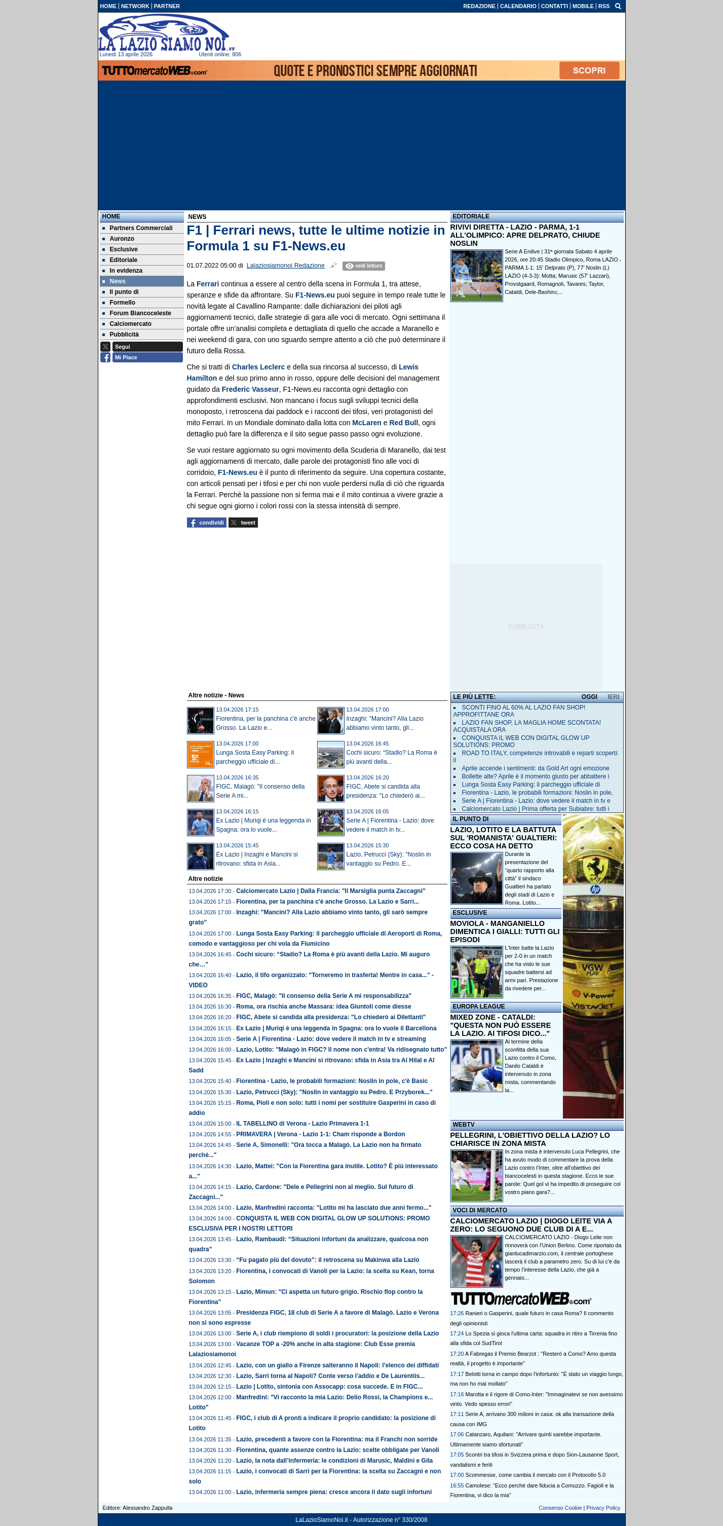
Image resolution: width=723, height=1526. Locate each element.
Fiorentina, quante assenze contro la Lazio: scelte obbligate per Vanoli (337, 1450)
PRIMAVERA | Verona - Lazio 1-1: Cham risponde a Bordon (320, 1134)
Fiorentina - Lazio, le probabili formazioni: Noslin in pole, (537, 792)
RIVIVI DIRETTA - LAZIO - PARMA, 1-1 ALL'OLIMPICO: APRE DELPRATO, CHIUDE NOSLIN (525, 235)
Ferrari (208, 284)
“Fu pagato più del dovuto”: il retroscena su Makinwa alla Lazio (327, 1259)
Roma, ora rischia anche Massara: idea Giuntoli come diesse (323, 1006)
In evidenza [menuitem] (122, 270)
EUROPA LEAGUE (479, 1006)
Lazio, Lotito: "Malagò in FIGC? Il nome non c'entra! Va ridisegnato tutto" (341, 1049)
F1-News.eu (315, 295)
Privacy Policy (603, 1508)
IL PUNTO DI (471, 819)
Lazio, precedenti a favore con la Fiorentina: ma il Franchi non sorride (336, 1439)
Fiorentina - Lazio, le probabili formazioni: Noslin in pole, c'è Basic (332, 1081)
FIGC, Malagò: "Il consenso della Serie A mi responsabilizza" (323, 995)
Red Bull (404, 423)
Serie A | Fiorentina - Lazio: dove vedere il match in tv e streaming (331, 1039)
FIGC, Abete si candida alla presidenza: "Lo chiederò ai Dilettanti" (331, 1017)
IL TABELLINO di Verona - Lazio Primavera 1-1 (302, 1123)
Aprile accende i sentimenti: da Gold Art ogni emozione (536, 768)
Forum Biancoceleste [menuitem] (136, 313)
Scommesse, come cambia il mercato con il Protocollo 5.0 (536, 1475)
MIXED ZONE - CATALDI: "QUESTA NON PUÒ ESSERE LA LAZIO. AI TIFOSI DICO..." (500, 1025)
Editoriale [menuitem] (120, 260)
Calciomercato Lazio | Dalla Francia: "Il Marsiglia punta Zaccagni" (331, 891)
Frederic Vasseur (250, 389)
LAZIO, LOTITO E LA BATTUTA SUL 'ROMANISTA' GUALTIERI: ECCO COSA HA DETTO (503, 838)
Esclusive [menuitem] (120, 249)
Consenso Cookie (560, 1508)
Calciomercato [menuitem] (127, 323)
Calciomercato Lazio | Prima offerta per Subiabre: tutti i (536, 808)
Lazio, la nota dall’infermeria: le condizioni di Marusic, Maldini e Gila (334, 1460)
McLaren (367, 423)
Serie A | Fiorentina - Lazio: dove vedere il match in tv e (536, 800)
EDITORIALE (471, 216)
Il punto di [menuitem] (120, 291)
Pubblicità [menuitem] (120, 334)
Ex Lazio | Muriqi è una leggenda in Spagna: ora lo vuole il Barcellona (336, 1028)
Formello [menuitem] (119, 302)
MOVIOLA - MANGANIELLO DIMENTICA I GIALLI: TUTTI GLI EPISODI (505, 931)
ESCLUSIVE (470, 912)
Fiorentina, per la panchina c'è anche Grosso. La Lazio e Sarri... (327, 901)
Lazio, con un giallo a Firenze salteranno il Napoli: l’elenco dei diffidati (337, 1365)
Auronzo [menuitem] (118, 238)
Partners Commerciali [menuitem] (137, 228)
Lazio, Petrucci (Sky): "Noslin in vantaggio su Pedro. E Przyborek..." (334, 1092)
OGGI (589, 696)
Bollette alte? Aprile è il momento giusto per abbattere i (536, 776)
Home (111, 216)
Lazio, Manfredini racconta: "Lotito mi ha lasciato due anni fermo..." (333, 1207)
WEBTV (464, 1124)
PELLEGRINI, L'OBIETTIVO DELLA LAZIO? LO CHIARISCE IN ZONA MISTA (530, 1139)
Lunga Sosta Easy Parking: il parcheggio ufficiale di (531, 784)
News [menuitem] (114, 281)
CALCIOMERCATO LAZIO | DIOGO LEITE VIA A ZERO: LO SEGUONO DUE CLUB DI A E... (531, 1225)
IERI (613, 696)
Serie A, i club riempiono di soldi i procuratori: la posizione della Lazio (337, 1333)
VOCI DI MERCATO (480, 1210)
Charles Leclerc (258, 367)
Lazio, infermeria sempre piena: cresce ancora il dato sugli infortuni (334, 1492)
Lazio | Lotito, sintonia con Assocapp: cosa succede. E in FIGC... (329, 1386)
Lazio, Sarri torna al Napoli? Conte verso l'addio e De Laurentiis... (330, 1376)
